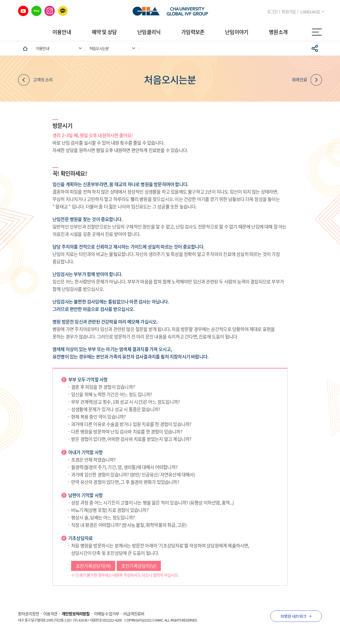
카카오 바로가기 (63, 11)
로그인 (272, 11)
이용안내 (61, 32)
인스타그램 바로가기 (49, 11)
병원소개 (278, 32)
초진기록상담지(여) (93, 566)
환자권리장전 (28, 613)
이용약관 (50, 613)
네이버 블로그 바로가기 (36, 11)
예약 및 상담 (104, 32)
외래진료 (307, 80)
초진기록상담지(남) (138, 566)
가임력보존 (192, 32)
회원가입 (289, 11)
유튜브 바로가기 (23, 11)
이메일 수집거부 (106, 613)
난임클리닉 (149, 32)
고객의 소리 (35, 80)
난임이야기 (236, 32)
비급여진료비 (133, 613)
